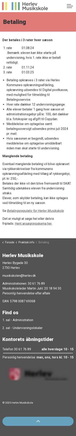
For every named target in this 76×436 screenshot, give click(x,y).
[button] (38, 374)
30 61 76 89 (36, 283)
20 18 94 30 (52, 288)
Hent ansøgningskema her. (33, 223)
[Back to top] (38, 421)
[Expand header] (70, 6)
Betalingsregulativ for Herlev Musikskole (35, 211)
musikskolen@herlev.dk (19, 276)
